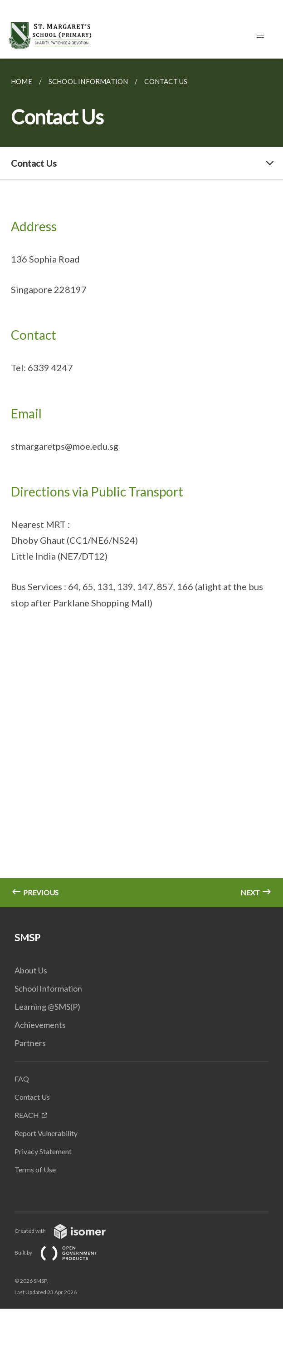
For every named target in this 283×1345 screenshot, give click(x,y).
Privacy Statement (43, 1151)
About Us (31, 970)
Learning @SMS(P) (47, 1007)
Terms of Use (35, 1169)
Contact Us (32, 1096)
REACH (27, 1115)
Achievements (40, 1025)
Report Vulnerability (46, 1133)
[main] (141, 483)
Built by (63, 1252)
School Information (48, 988)
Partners (30, 1043)
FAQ (22, 1078)
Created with (67, 1230)
